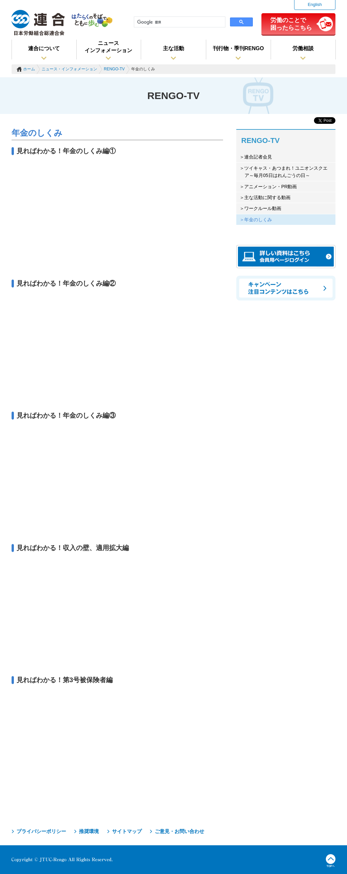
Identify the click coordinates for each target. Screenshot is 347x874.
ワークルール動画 (262, 208)
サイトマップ (127, 831)
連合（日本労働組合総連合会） (38, 23)
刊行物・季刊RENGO (238, 48)
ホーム (29, 69)
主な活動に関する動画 (267, 197)
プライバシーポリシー (41, 831)
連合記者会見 (258, 156)
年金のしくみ (258, 219)
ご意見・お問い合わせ (179, 831)
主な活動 (173, 48)
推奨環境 (89, 831)
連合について (44, 48)
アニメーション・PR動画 (270, 186)
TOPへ (330, 860)
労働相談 (303, 48)
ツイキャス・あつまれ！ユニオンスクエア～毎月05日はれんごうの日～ (286, 171)
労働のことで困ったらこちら (291, 24)
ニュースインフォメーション (108, 46)
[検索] (179, 22)
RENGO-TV (114, 69)
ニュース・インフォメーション (69, 69)
